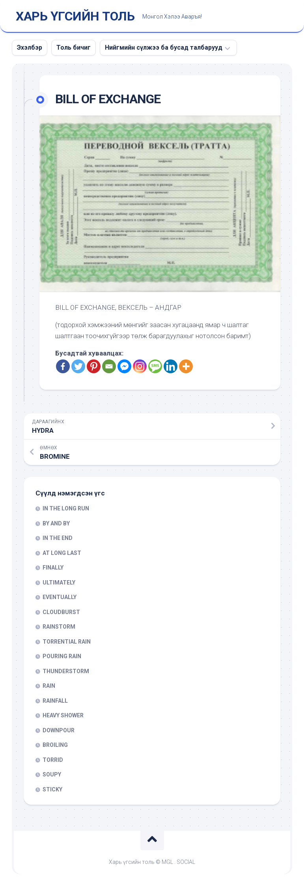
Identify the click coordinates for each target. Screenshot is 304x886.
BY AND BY (56, 523)
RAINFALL (55, 701)
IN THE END (58, 538)
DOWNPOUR (59, 730)
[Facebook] (63, 366)
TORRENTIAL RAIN (67, 641)
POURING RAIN (62, 656)
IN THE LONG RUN (66, 508)
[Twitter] (78, 366)
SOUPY (52, 774)
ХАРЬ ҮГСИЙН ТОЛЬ (75, 16)
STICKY (52, 789)
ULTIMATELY (59, 582)
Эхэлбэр (29, 47)
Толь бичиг (73, 47)
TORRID (53, 760)
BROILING (55, 745)
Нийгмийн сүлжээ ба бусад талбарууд (163, 47)
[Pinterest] (94, 366)
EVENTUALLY (59, 597)
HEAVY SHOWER (63, 715)
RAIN (49, 686)
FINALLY (53, 567)
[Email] (109, 366)
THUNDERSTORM (66, 671)
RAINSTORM (59, 627)
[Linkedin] (170, 366)
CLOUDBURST (61, 612)
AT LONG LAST (62, 553)
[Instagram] (140, 366)
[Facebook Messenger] (124, 366)
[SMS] (155, 366)
